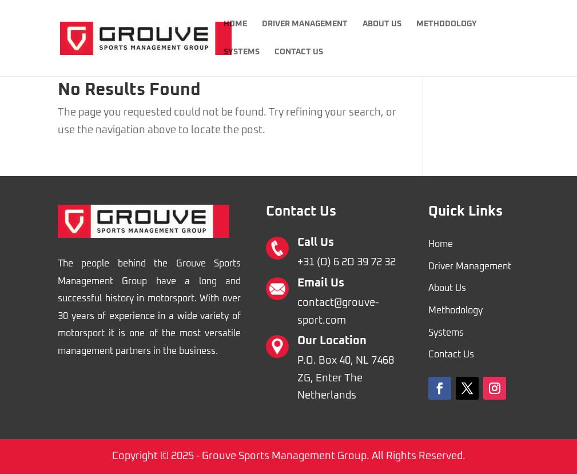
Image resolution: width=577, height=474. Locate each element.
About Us (382, 24)
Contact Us (298, 52)
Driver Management (305, 24)
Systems (242, 52)
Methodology (446, 24)
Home (235, 24)
